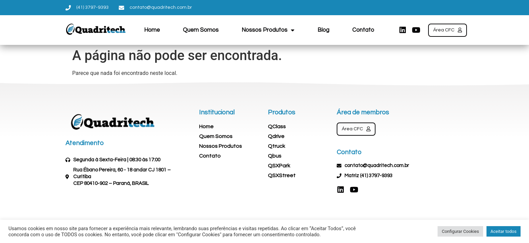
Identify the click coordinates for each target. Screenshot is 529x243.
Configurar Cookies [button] (460, 231)
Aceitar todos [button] (504, 231)
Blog (323, 30)
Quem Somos (201, 30)
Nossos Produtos (268, 30)
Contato (363, 30)
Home (152, 30)
